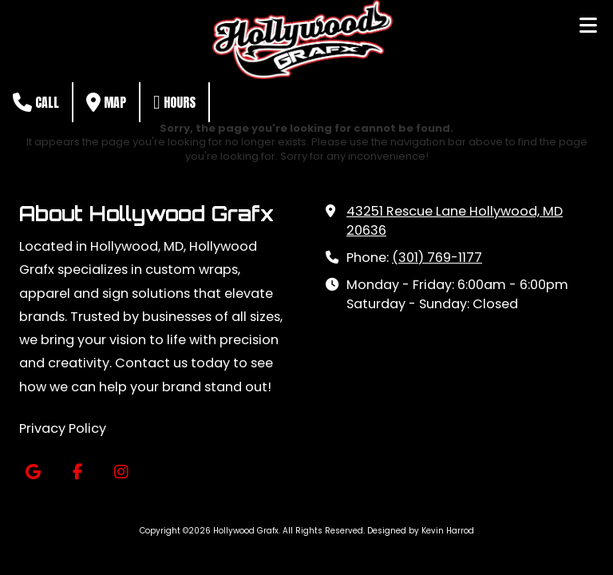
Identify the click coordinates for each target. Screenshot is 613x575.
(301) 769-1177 (437, 257)
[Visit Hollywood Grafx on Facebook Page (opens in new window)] (77, 472)
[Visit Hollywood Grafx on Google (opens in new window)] (33, 472)
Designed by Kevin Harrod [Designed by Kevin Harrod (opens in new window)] (420, 531)
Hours (174, 102)
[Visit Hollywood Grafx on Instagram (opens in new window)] (121, 472)
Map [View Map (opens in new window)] (106, 102)
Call (36, 102)
